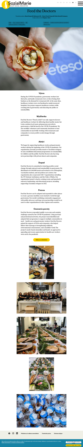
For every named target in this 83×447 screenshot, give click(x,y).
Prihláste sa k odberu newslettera (30, 432)
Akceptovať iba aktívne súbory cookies (73, 442)
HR (66, 2)
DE (57, 2)
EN (60, 2)
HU (70, 2)
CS (63, 2)
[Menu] (80, 3)
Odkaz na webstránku (41, 239)
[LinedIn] (16, 432)
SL (75, 2)
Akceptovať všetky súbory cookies (73, 445)
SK (73, 2)
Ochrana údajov (58, 432)
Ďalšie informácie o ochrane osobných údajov (13, 442)
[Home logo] (15, 3)
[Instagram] (12, 432)
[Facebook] (8, 432)
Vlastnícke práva (46, 432)
